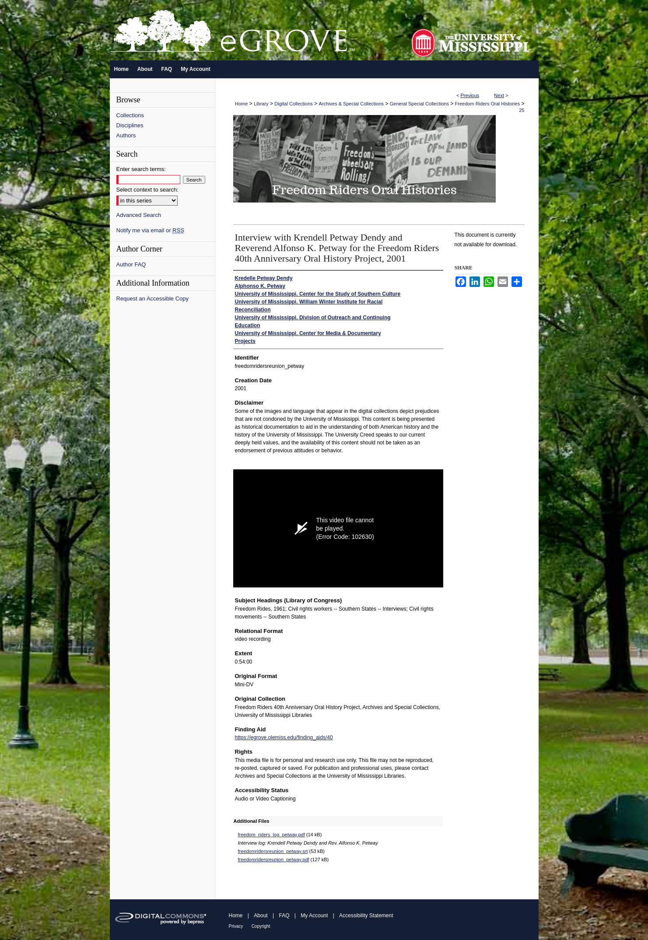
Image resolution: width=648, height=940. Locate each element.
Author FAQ (131, 264)
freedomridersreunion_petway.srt (273, 851)
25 (521, 110)
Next (499, 95)
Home (241, 103)
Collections (130, 115)
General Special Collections (419, 103)
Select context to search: (147, 189)
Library (261, 103)
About (260, 915)
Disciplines (130, 125)
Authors (126, 135)
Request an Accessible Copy (152, 298)
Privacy (236, 926)
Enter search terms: (141, 169)
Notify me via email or (150, 230)
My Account (314, 915)
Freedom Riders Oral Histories (487, 103)
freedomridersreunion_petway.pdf (273, 859)
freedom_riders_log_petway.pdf (271, 834)
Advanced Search (138, 215)
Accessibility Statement (366, 915)
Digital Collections (293, 103)
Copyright (261, 926)
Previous (470, 95)
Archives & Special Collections (351, 103)
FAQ (284, 915)
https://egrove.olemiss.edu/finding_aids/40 (284, 737)
